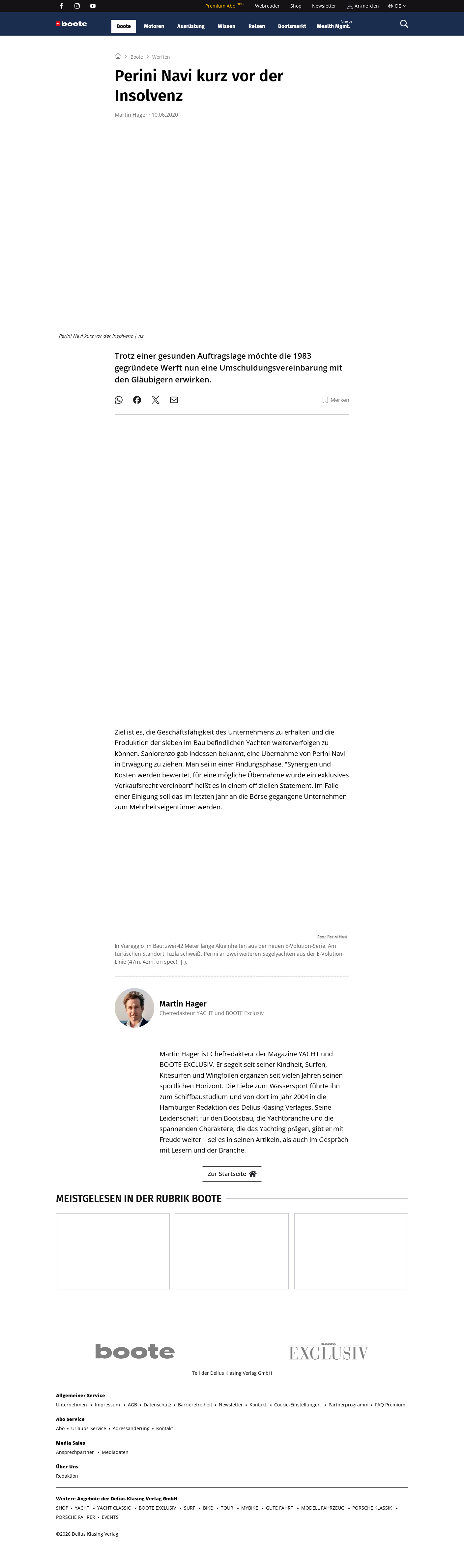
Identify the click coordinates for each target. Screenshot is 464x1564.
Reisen (256, 26)
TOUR (228, 1523)
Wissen (226, 26)
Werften (161, 139)
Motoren (154, 26)
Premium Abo (225, 6)
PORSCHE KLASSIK (372, 1523)
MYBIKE (250, 1523)
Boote (124, 26)
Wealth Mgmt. (334, 24)
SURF (190, 1523)
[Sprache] (396, 6)
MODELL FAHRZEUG (323, 1523)
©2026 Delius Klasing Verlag (87, 1550)
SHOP (62, 1523)
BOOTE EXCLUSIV (158, 1523)
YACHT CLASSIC (114, 1523)
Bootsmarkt (292, 26)
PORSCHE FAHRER (75, 1533)
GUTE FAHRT (280, 1523)
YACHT (83, 1523)
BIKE (208, 1523)
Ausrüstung (191, 26)
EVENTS (110, 1533)
